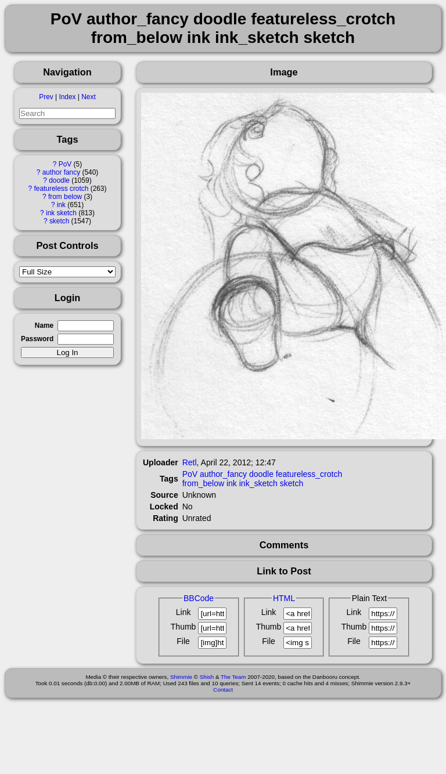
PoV (65, 164)
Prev (46, 97)
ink (61, 205)
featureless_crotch (309, 474)
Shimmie (181, 677)
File (183, 641)
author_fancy (223, 474)
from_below (203, 483)
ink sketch (61, 213)
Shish (207, 677)
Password (37, 339)
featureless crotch (61, 189)
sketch (59, 221)
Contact (223, 689)
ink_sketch (258, 483)
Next (88, 97)
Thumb (183, 626)
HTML (284, 598)
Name (44, 325)
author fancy (61, 172)
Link (183, 612)
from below (65, 197)
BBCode (199, 598)
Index (67, 97)
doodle (59, 180)
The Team (233, 677)
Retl (189, 462)
